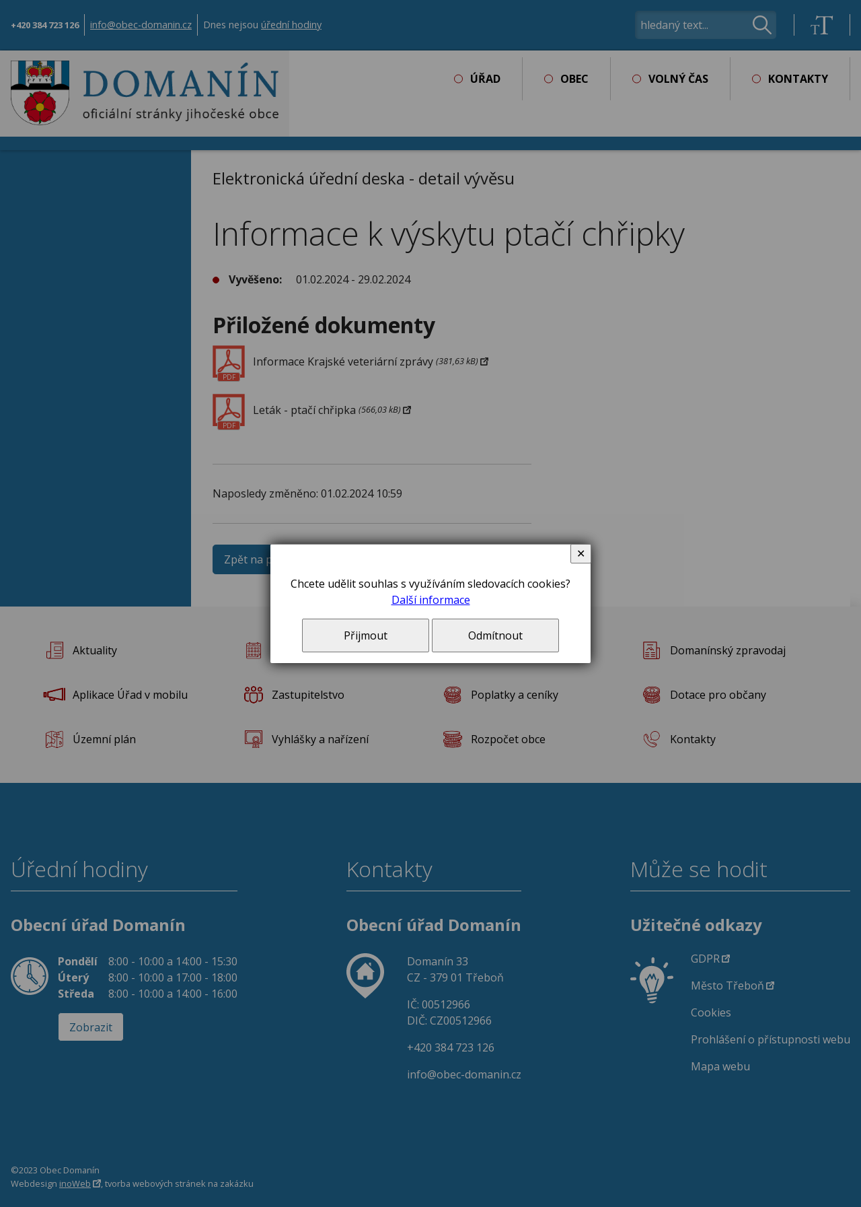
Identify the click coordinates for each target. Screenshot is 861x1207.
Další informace (430, 599)
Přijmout (365, 635)
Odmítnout (495, 635)
